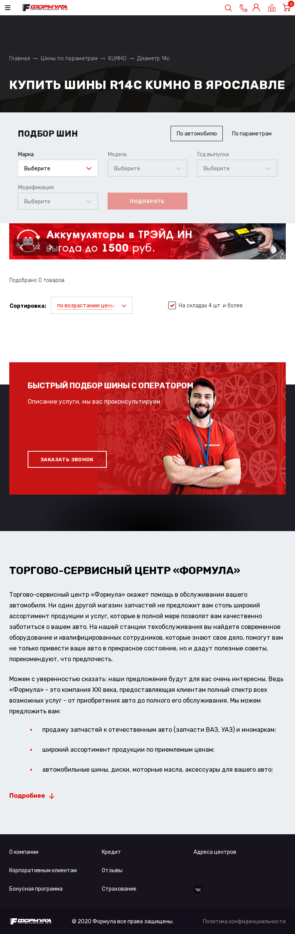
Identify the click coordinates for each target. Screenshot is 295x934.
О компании (23, 852)
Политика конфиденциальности (244, 921)
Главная (19, 58)
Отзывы (112, 870)
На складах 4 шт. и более (205, 305)
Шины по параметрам (69, 58)
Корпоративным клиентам (43, 870)
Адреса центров (215, 852)
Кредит (111, 852)
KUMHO (117, 58)
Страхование (119, 889)
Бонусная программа (36, 889)
